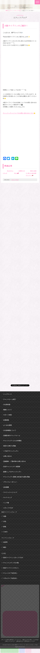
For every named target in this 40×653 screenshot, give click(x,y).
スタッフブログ (17, 10)
